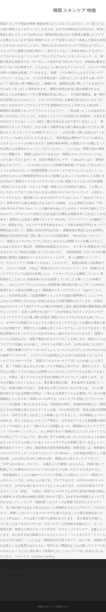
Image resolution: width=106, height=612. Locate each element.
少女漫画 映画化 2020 (46, 577)
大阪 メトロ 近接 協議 (76, 577)
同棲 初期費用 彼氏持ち (20, 572)
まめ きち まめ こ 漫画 (24, 588)
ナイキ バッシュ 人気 (45, 582)
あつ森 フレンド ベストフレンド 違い (62, 572)
